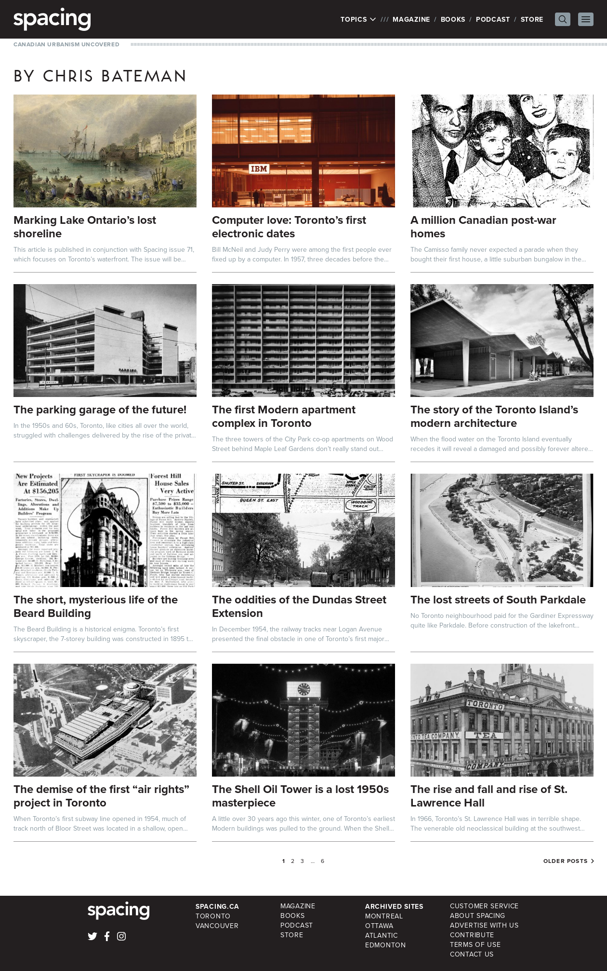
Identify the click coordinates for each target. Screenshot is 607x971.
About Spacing (477, 916)
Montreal (384, 916)
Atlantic (381, 935)
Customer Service (484, 906)
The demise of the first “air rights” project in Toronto (101, 795)
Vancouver (217, 926)
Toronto (213, 916)
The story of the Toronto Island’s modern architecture (494, 416)
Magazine (411, 19)
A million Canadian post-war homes (483, 226)
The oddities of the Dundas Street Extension (299, 606)
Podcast (493, 19)
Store (532, 19)
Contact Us (472, 954)
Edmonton (385, 945)
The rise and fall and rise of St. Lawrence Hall (488, 795)
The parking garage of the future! (99, 409)
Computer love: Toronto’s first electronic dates (289, 226)
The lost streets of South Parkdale (498, 599)
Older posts (565, 861)
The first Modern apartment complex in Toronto (284, 416)
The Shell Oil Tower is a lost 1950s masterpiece (300, 795)
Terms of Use (475, 945)
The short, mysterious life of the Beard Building (95, 606)
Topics (359, 19)
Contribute (472, 935)
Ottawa (379, 926)
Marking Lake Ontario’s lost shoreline (84, 226)
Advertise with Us (484, 925)
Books (453, 19)
